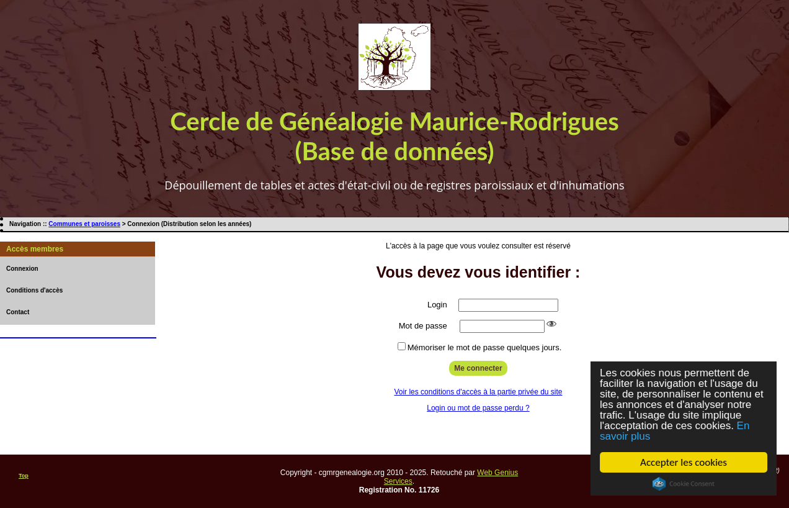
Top (24, 476)
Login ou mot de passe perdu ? (478, 408)
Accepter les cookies (683, 462)
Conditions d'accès (34, 290)
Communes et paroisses (84, 223)
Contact (17, 312)
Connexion (22, 268)
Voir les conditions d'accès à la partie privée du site (478, 392)
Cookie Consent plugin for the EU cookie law (684, 484)
